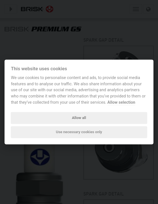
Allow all (79, 118)
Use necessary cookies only (79, 132)
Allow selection (121, 102)
